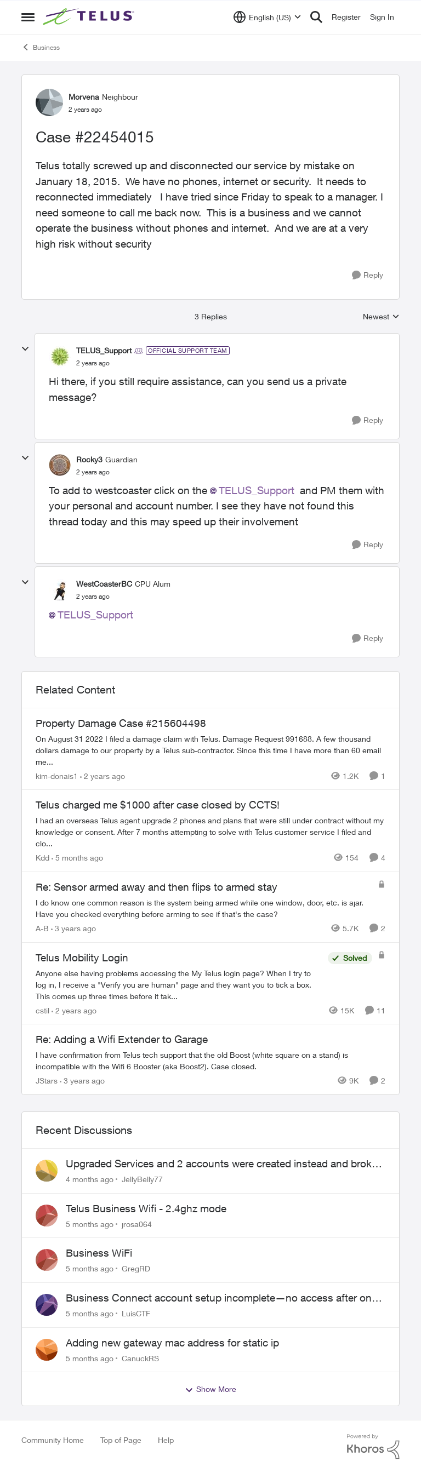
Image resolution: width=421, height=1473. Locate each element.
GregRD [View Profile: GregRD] (136, 1268)
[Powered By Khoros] (373, 1446)
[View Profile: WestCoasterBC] (60, 590)
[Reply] (367, 275)
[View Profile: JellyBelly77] (47, 1171)
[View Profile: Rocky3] (60, 465)
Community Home (52, 1440)
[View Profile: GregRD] (47, 1260)
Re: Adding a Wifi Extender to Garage (122, 1039)
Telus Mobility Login (82, 958)
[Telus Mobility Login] (179, 984)
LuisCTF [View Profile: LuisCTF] (136, 1313)
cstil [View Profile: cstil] (42, 1010)
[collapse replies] (25, 349)
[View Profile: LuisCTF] (47, 1305)
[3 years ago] (73, 928)
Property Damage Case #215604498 (121, 723)
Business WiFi (99, 1253)
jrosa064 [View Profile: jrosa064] (137, 1223)
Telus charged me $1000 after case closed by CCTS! (158, 805)
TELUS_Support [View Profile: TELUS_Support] (104, 350)
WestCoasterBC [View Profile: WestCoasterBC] (104, 583)
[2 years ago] (102, 775)
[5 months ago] (77, 857)
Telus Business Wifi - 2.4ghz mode (146, 1208)
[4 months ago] (89, 1179)
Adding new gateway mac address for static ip (172, 1343)
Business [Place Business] (40, 47)
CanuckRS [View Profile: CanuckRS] (140, 1357)
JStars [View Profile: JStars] (47, 1080)
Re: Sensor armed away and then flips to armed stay (156, 887)
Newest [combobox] (381, 317)
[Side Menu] (28, 17)
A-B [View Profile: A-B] (42, 928)
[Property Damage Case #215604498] (210, 749)
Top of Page (120, 1440)
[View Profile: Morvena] (49, 102)
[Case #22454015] (93, 363)
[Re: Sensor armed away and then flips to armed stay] (204, 908)
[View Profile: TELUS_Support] (60, 357)
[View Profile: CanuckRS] (47, 1350)
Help (166, 1440)
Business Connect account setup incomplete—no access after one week (221, 1298)
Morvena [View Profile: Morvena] (84, 96)
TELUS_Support (256, 490)
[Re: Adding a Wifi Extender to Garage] (208, 1060)
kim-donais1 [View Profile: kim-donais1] (57, 775)
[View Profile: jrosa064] (47, 1215)
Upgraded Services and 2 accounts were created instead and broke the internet (221, 1164)
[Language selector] (267, 17)
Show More (210, 1389)
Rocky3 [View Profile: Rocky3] (89, 459)
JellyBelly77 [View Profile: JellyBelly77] (142, 1179)
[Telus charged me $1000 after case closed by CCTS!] (210, 832)
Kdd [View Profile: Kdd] (42, 857)
